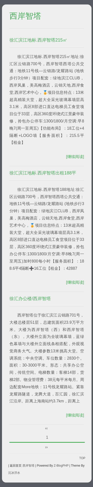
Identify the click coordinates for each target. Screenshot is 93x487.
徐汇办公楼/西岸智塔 (30, 298)
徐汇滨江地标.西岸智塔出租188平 (42, 172)
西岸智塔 (25, 16)
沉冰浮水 (14, 473)
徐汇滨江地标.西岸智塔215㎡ (38, 40)
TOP (82, 458)
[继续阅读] (75, 157)
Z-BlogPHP (61, 465)
